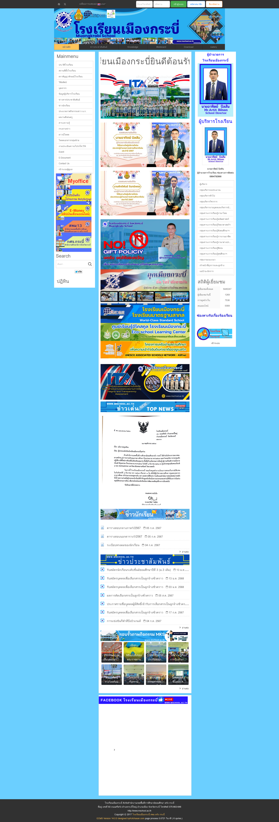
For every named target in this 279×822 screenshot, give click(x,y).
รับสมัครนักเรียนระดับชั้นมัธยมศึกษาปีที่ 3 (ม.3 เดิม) (139, 570)
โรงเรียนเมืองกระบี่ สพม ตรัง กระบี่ (126, 30)
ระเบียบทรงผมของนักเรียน (123, 545)
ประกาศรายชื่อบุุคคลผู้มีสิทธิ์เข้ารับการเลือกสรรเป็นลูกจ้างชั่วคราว (147, 604)
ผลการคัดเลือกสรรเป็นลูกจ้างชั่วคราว (130, 595)
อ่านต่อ (185, 551)
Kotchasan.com (137, 818)
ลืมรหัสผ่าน (214, 4)
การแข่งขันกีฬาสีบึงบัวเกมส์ (124, 621)
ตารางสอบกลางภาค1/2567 (124, 528)
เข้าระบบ (215, 343)
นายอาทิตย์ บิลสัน (215, 168)
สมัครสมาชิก (196, 4)
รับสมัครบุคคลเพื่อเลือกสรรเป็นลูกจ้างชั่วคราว (135, 578)
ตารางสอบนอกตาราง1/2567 (124, 536)
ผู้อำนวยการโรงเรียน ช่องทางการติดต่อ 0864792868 (215, 174)
